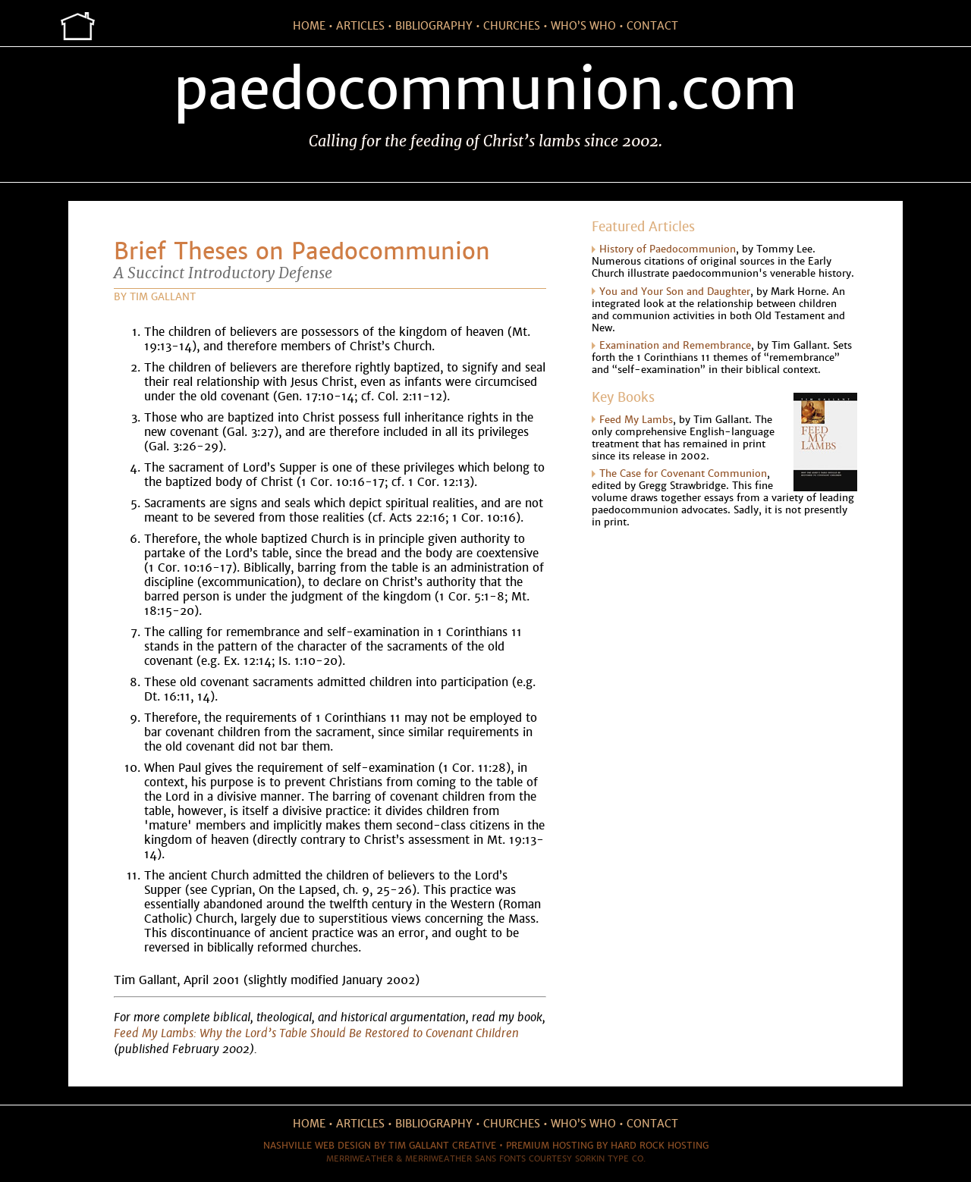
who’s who (583, 26)
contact (652, 26)
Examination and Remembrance (675, 346)
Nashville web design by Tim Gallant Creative (379, 1146)
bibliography (434, 26)
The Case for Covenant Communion (683, 474)
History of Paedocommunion (667, 249)
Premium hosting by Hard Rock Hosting (607, 1146)
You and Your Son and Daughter (674, 292)
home (309, 26)
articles (360, 26)
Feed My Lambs (636, 420)
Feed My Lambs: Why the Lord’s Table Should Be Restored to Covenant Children (316, 1033)
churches (511, 26)
